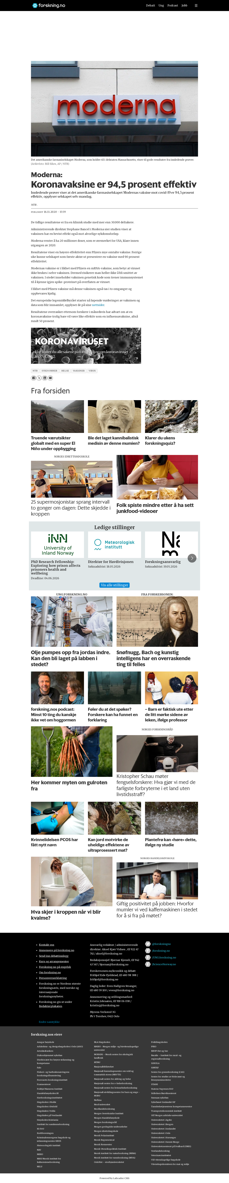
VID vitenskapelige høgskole (165, 1159)
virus (92, 370)
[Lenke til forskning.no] (85, 4)
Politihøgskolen (159, 1042)
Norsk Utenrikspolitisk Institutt (110, 1149)
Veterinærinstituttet (161, 1155)
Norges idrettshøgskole (106, 1131)
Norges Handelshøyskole (107, 1118)
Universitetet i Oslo (160, 1133)
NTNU (97, 1062)
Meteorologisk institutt (48, 1145)
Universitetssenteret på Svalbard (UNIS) (171, 1146)
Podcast (173, 5)
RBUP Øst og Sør (159, 1051)
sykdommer (49, 370)
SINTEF (155, 1067)
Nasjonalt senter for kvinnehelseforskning (115, 1087)
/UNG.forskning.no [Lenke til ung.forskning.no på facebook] (164, 957)
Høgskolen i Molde (46, 1102)
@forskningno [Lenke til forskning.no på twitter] (161, 944)
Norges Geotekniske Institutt (108, 1113)
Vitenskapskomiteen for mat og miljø (170, 1164)
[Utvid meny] (196, 5)
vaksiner (79, 370)
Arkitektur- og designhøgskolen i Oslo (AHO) (60, 1046)
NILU (39, 1166)
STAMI (154, 1084)
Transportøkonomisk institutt (166, 1111)
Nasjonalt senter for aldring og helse (112, 1079)
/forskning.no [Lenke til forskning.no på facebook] (161, 950)
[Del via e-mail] (50, 378)
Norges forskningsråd (105, 1122)
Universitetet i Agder (161, 1120)
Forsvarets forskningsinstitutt (52, 1080)
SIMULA (155, 1063)
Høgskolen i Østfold (47, 1106)
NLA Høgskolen (102, 1042)
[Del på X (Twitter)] (39, 378)
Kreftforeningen (45, 1133)
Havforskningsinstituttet (49, 1097)
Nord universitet (102, 1104)
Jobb (184, 5)
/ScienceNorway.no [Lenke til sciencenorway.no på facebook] (164, 964)
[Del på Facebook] (33, 378)
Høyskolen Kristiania (47, 1120)
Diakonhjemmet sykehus (49, 1055)
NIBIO (40, 1154)
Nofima (97, 1100)
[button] (192, 558)
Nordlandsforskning (104, 1109)
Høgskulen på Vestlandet (49, 1115)
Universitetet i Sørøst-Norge (165, 1142)
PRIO (153, 1046)
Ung (161, 5)
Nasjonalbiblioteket (104, 1066)
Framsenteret (44, 1084)
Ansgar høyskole (45, 1042)
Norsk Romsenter (103, 1144)
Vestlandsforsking (160, 1151)
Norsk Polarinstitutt (104, 1135)
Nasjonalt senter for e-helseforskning (113, 1083)
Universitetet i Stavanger (163, 1137)
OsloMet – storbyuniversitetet (109, 1162)
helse (65, 370)
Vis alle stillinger (114, 585)
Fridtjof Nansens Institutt (49, 1089)
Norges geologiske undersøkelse (110, 1126)
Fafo (39, 1067)
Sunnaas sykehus (159, 1097)
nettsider (98, 305)
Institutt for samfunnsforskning (53, 1124)
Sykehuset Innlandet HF (163, 1102)
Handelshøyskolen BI (48, 1093)
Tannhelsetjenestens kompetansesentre (171, 1106)
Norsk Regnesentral (104, 1140)
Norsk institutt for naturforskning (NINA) (115, 1153)
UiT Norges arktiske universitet (167, 1115)
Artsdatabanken (45, 1051)
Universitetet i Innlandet (163, 1128)
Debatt (150, 5)
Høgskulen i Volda (46, 1111)
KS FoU (40, 1128)
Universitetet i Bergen (162, 1124)
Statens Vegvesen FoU (162, 1089)
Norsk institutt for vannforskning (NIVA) (114, 1157)
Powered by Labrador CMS (114, 1178)
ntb (35, 370)
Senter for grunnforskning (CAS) (167, 1072)
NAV (39, 1150)
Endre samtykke (49, 1021)
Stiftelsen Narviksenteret (163, 1093)
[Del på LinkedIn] (44, 378)
